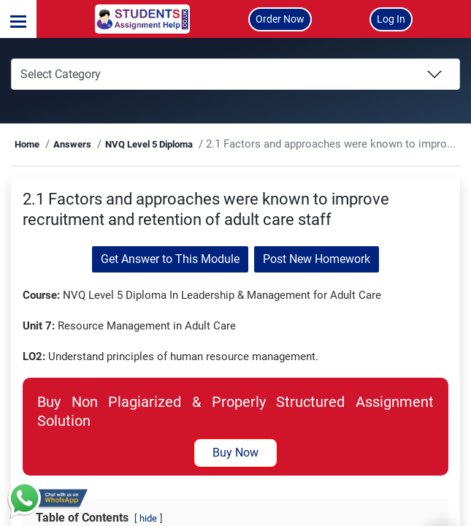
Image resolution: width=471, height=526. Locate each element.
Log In (391, 19)
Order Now (280, 19)
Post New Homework (316, 279)
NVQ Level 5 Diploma (187, 144)
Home (65, 144)
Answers (110, 144)
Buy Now (235, 492)
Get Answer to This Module (170, 279)
